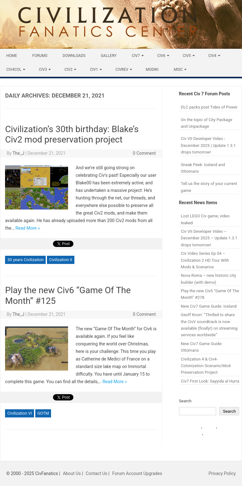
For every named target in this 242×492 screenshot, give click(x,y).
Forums (40, 55)
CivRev (121, 69)
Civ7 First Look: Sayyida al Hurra (210, 381)
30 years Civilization (25, 259)
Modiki (152, 69)
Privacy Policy (222, 473)
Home (11, 55)
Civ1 (94, 69)
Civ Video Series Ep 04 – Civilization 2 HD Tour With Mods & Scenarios (205, 260)
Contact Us (96, 473)
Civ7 (136, 55)
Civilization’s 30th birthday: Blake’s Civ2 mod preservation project (72, 134)
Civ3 (43, 69)
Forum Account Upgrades (137, 473)
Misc (178, 69)
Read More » (27, 228)
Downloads (74, 55)
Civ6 (161, 55)
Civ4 (212, 55)
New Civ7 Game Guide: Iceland (209, 306)
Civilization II (60, 259)
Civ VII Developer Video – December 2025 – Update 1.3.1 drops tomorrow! (209, 238)
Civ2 (68, 69)
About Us (72, 473)
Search (185, 401)
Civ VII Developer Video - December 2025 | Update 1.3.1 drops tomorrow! (208, 145)
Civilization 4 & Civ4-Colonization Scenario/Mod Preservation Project (206, 366)
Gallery (109, 55)
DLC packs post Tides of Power (209, 107)
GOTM (43, 413)
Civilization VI (19, 413)
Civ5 (187, 55)
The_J (19, 153)
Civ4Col (13, 69)
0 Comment (144, 153)
